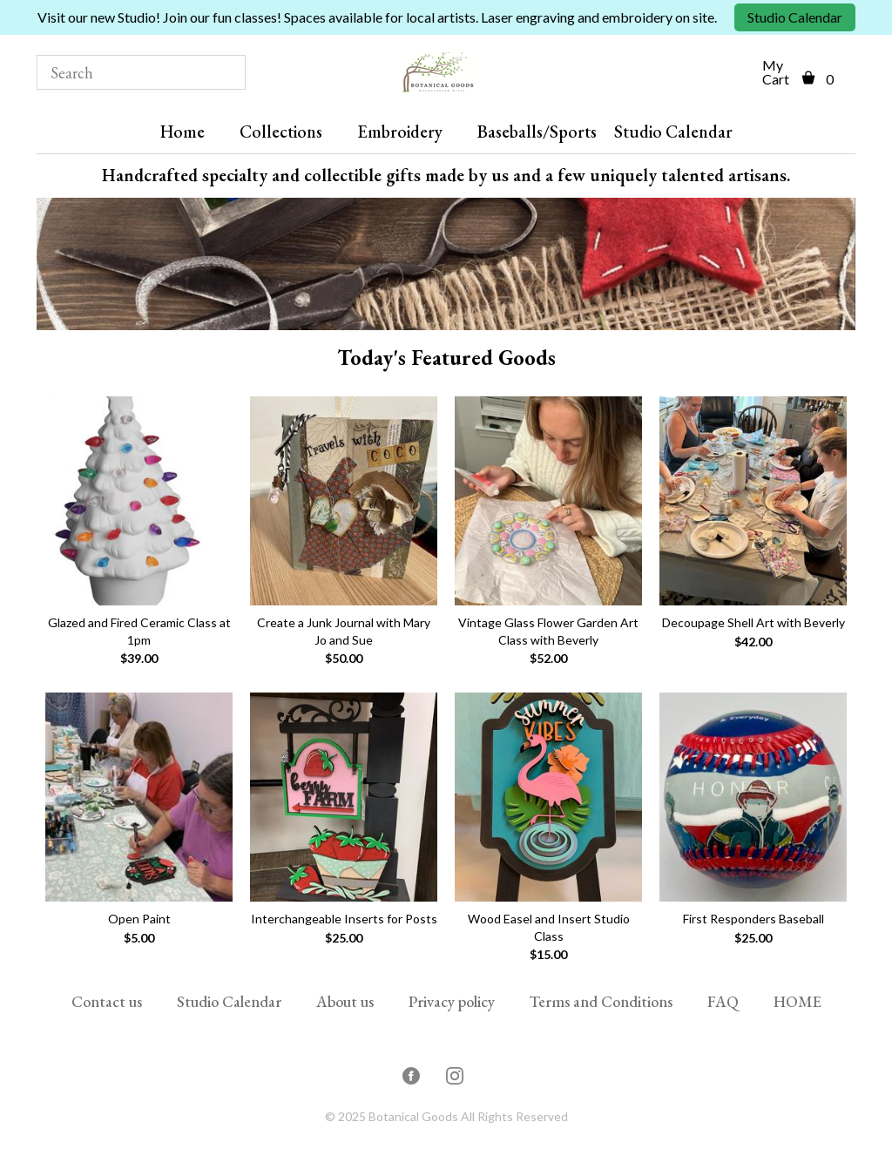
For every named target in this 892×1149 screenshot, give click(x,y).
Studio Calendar (794, 17)
